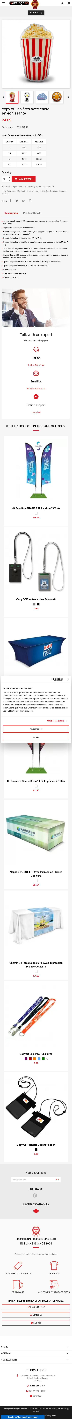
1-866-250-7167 (36, 1307)
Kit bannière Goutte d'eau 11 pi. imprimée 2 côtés (36, 781)
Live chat (36, 1323)
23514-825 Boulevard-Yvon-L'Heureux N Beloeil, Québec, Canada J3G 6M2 (37, 1378)
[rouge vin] (30, 1058)
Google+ (23, 200)
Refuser (36, 737)
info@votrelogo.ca (37, 1391)
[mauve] (26, 1058)
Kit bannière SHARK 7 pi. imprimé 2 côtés (36, 508)
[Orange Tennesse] (34, 1058)
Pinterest (30, 200)
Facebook (35, 1195)
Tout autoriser (36, 729)
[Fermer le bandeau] (68, 679)
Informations (36, 1370)
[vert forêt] (43, 1058)
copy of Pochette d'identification (36, 1144)
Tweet (16, 200)
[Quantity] (5, 179)
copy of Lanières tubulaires (36, 1053)
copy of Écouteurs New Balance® (36, 599)
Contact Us (36, 1315)
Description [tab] (11, 213)
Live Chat (37, 1396)
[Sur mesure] (36, 513)
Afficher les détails (55, 721)
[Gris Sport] (34, 604)
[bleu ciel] (39, 1058)
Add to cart (23, 179)
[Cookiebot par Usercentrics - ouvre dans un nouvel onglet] (51, 679)
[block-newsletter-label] (33, 1179)
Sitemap (54, 1409)
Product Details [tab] (32, 213)
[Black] (38, 604)
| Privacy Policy (63, 1409)
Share (10, 200)
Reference (7, 127)
